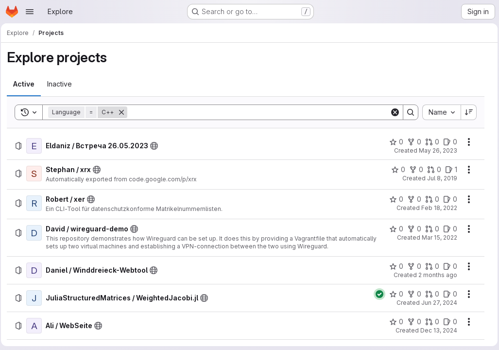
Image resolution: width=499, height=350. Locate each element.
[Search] (258, 112)
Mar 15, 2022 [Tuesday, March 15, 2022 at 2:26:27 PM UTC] (437, 237)
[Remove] (124, 112)
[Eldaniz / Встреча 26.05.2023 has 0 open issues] (448, 142)
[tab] (27, 84)
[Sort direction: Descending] (466, 112)
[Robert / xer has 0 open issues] (448, 199)
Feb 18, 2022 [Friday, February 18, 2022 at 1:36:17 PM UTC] (437, 207)
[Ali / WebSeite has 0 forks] (412, 322)
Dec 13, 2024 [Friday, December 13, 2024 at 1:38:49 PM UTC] (436, 330)
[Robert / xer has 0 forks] (412, 199)
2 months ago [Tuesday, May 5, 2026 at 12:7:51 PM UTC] (435, 275)
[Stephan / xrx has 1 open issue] (449, 170)
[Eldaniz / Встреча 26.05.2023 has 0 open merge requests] (430, 142)
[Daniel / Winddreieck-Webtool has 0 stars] (394, 266)
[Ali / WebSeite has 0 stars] (394, 322)
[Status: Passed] (377, 294)
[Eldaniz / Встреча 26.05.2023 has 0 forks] (412, 142)
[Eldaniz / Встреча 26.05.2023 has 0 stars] (394, 142)
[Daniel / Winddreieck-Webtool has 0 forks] (412, 266)
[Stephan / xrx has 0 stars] (396, 170)
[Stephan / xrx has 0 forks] (414, 170)
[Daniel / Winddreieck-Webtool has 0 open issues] (448, 266)
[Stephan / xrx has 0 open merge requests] (432, 170)
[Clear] (392, 112)
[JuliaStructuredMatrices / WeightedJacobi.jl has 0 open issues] (448, 294)
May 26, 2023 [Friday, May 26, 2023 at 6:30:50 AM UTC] (435, 150)
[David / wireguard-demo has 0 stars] (394, 229)
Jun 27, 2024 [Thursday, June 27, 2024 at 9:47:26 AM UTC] (437, 302)
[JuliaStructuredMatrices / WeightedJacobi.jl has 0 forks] (412, 294)
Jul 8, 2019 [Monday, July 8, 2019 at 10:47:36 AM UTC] (440, 178)
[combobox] (439, 112)
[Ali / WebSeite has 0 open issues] (448, 322)
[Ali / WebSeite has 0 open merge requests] (430, 322)
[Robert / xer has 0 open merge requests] (430, 199)
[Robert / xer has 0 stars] (394, 199)
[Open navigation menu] (29, 11)
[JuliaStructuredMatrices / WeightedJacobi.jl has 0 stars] (394, 294)
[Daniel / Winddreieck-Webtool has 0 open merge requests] (430, 266)
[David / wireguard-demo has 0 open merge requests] (430, 229)
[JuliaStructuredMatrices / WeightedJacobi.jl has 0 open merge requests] (430, 294)
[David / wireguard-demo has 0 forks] (412, 229)
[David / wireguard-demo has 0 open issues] (448, 229)
